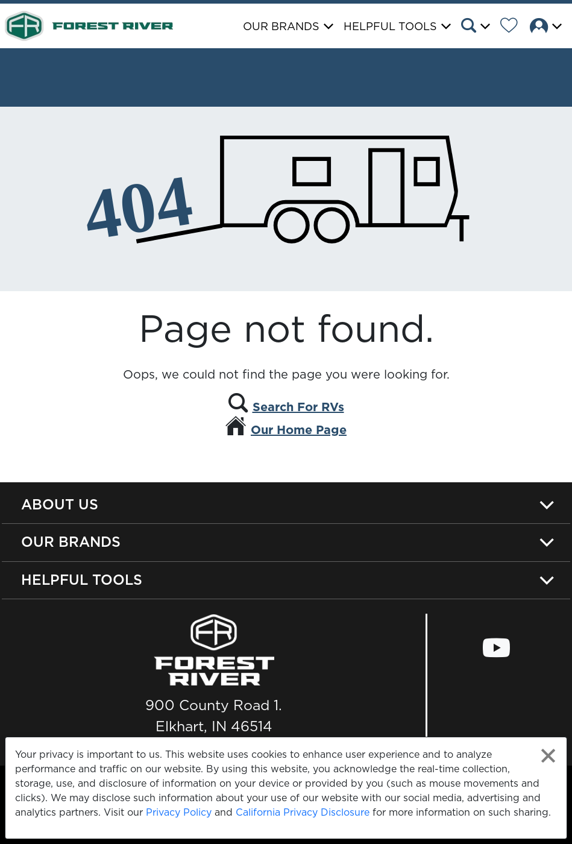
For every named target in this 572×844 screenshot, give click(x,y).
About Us (59, 504)
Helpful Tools (81, 580)
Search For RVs (298, 406)
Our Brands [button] (281, 26)
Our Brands (71, 542)
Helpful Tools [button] (390, 26)
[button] (479, 27)
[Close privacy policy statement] (548, 755)
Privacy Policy (179, 812)
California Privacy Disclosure (302, 812)
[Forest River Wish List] (513, 27)
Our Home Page (299, 429)
